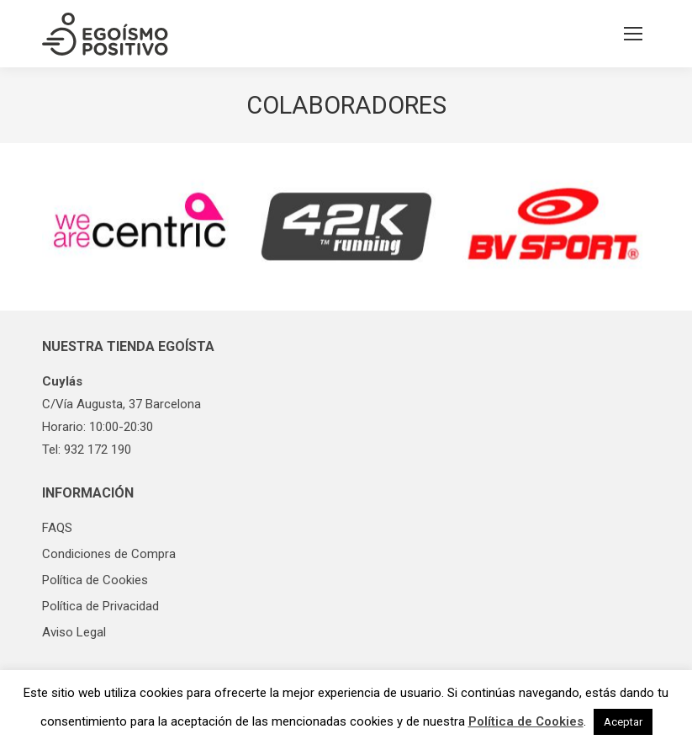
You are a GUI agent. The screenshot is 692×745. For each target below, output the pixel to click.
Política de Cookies (95, 580)
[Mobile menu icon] (633, 34)
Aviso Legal (74, 632)
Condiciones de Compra (109, 553)
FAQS (57, 527)
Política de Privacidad (100, 606)
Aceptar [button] (623, 722)
